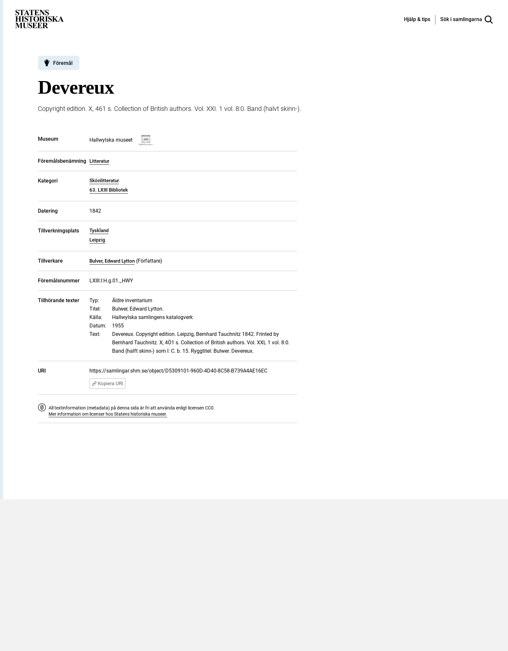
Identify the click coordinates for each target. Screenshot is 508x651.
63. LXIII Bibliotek (108, 190)
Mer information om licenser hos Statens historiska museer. (108, 414)
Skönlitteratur (104, 180)
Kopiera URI (107, 383)
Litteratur (99, 161)
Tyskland (99, 230)
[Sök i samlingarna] (466, 20)
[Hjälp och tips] (417, 20)
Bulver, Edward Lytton (112, 261)
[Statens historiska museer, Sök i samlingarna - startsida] (39, 19)
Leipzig (97, 240)
